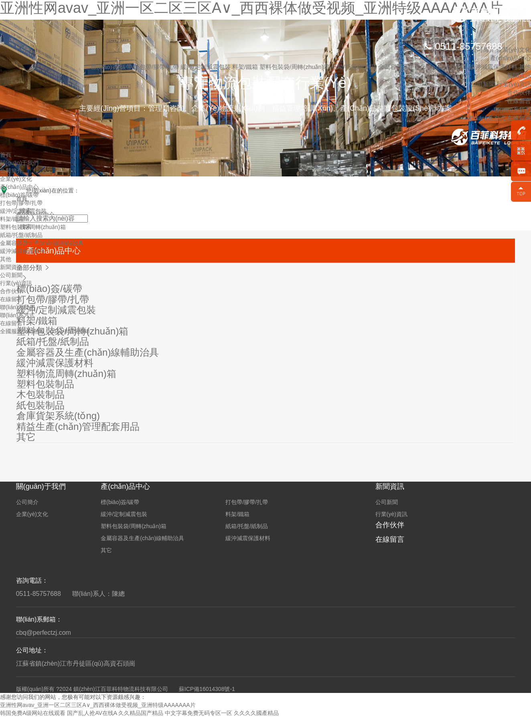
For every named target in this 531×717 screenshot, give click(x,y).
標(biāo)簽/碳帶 (112, 66)
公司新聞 (483, 84)
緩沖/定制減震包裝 (206, 66)
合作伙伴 (519, 92)
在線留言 (519, 100)
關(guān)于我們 (19, 163)
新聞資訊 (519, 75)
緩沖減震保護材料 (494, 66)
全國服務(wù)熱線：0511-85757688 (44, 331)
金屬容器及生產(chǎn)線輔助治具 (423, 66)
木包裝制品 (40, 394)
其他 (525, 66)
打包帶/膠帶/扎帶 (157, 66)
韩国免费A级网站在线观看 (32, 713)
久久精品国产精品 (140, 713)
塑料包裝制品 (45, 384)
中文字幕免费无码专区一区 (198, 713)
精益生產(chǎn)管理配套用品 (78, 426)
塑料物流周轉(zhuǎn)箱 (66, 373)
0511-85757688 (468, 46)
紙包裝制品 (40, 405)
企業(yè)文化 (514, 49)
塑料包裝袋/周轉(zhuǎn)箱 (295, 66)
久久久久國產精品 (256, 713)
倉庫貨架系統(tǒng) (58, 415)
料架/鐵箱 (245, 66)
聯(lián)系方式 (486, 118)
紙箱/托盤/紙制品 (355, 66)
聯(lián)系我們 (512, 109)
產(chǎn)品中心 (510, 58)
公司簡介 (11, 171)
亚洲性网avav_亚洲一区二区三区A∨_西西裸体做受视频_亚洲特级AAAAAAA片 (98, 705)
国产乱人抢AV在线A (92, 713)
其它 (26, 436)
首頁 (437, 32)
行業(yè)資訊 (514, 84)
